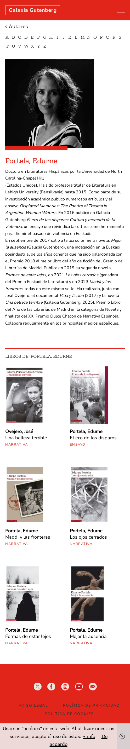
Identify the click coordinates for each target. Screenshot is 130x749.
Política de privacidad (91, 705)
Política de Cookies (69, 713)
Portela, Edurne (86, 431)
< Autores (16, 26)
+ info (89, 736)
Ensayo (78, 444)
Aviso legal (33, 705)
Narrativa (16, 444)
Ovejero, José (19, 431)
